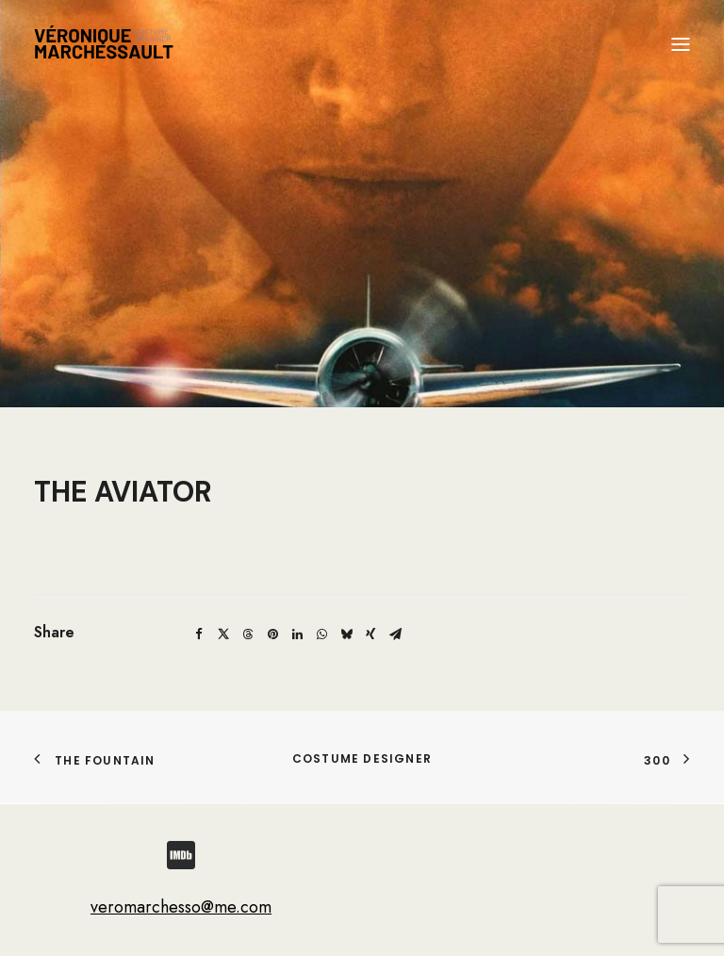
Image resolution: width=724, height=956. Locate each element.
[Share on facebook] (199, 634)
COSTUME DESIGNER (362, 758)
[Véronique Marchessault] (103, 44)
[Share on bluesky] (346, 634)
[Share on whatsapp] (321, 634)
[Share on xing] (370, 634)
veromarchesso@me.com (181, 907)
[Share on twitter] (223, 634)
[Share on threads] (248, 634)
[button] (680, 44)
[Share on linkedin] (297, 634)
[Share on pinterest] (272, 634)
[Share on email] (395, 634)
